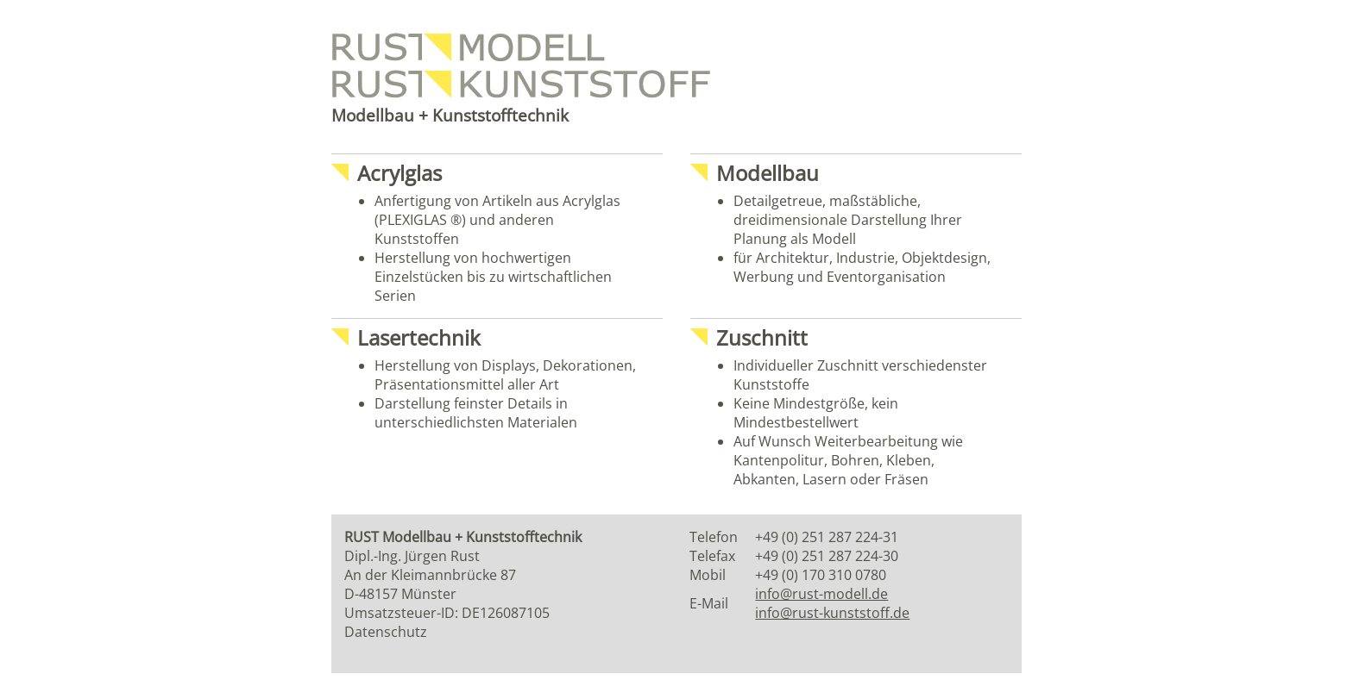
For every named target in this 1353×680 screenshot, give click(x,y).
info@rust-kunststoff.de (832, 612)
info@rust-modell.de (821, 593)
